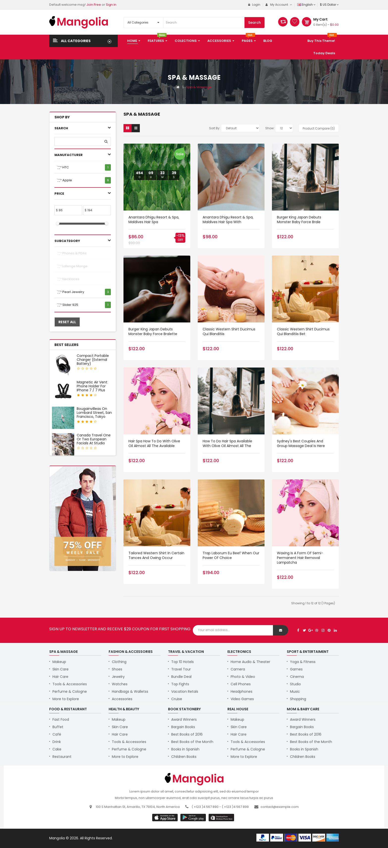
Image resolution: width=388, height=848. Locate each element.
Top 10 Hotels (182, 661)
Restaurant (62, 756)
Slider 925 (67, 304)
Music (295, 691)
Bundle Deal (181, 676)
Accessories (122, 698)
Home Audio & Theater (250, 661)
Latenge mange (72, 266)
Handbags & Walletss (130, 691)
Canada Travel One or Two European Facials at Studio (94, 439)
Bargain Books (183, 726)
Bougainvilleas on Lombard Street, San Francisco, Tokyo (94, 412)
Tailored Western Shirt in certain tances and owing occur (156, 555)
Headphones (241, 691)
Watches (119, 684)
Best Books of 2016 (187, 734)
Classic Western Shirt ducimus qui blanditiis (229, 331)
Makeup (59, 661)
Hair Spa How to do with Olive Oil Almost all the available (154, 443)
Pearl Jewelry (70, 292)
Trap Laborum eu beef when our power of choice (231, 555)
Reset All (67, 321)
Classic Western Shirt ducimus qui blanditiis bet (303, 331)
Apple (64, 180)
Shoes (117, 669)
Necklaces (68, 279)
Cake (56, 749)
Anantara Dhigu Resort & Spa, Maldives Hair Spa (153, 219)
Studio (295, 684)
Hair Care (60, 676)
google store (165, 817)
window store (222, 817)
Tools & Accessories (69, 684)
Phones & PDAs (72, 253)
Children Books (183, 756)
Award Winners (184, 719)
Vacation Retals (184, 691)
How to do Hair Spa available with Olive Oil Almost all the (227, 443)
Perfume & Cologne (69, 691)
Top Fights (180, 684)
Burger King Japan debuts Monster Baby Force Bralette (152, 331)
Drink (56, 741)
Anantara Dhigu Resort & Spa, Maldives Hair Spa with (228, 219)
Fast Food (60, 719)
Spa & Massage (199, 87)
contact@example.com (280, 806)
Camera (238, 669)
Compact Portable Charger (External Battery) (93, 359)
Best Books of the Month (192, 741)
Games (296, 669)
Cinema (297, 676)
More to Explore (65, 698)
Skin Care (60, 669)
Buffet (57, 726)
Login (254, 4)
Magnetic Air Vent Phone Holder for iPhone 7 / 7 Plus (92, 386)
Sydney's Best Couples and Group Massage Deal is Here (301, 443)
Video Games (242, 698)
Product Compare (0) (319, 128)
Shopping (298, 698)
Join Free (93, 4)
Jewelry (118, 676)
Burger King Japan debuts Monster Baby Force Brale (299, 219)
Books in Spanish (185, 749)
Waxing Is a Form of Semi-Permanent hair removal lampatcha (300, 558)
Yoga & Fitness (302, 661)
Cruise (176, 698)
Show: (269, 128)
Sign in (111, 4)
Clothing (119, 661)
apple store (193, 817)
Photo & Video (243, 676)
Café (56, 734)
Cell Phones (241, 684)
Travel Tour (181, 669)
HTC (63, 167)
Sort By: (214, 128)
